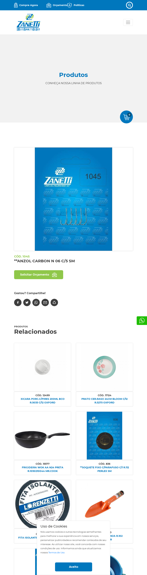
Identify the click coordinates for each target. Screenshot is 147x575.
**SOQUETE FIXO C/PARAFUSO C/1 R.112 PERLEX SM (104, 469)
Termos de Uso (56, 552)
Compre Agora (28, 5)
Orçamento (60, 5)
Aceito (73, 566)
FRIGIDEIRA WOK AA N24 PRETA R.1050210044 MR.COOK (42, 469)
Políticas (79, 5)
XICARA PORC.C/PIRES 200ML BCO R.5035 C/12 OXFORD (43, 400)
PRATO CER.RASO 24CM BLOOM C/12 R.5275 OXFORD (104, 400)
